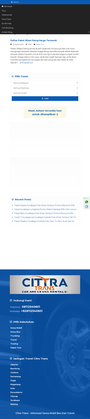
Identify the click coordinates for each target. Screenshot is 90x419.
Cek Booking (7, 28)
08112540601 (31, 306)
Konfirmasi (6, 23)
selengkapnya (26, 63)
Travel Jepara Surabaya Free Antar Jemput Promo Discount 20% (44, 205)
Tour (4, 11)
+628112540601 (32, 311)
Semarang (15, 376)
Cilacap (14, 396)
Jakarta (14, 365)
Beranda (7, 6)
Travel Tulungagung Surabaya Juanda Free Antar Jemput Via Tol (45, 217)
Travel (13, 340)
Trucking (15, 336)
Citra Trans (6, 19)
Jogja (13, 380)
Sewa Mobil (16, 328)
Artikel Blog (7, 32)
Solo (12, 388)
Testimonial (7, 15)
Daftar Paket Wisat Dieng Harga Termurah (33, 40)
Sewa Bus (15, 332)
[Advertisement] (45, 138)
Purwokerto (16, 392)
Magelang (15, 384)
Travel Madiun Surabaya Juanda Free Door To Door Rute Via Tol (44, 221)
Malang (14, 404)
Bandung (15, 368)
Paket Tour (40, 44)
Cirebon (14, 372)
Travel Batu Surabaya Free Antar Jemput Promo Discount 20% (43, 213)
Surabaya (15, 400)
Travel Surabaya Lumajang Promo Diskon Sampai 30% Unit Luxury (45, 209)
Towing (14, 344)
